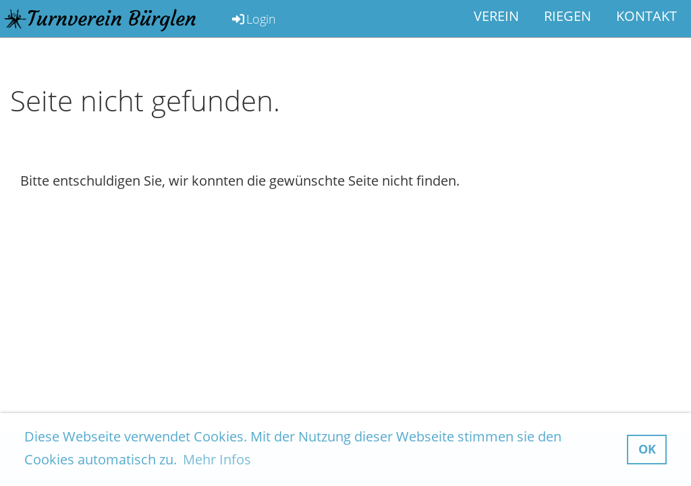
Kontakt (646, 16)
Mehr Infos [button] (217, 459)
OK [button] (647, 449)
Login (253, 19)
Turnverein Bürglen (111, 18)
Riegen (567, 16)
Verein (496, 16)
